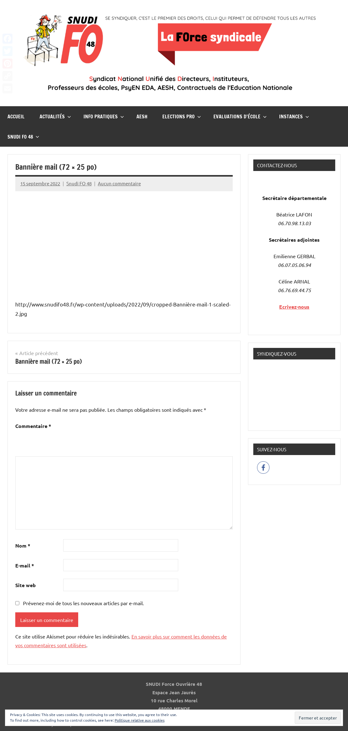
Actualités (55, 116)
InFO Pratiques (103, 116)
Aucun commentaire (119, 183)
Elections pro (181, 116)
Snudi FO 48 (23, 136)
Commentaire (33, 426)
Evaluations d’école (240, 116)
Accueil (16, 116)
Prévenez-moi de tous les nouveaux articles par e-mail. (83, 603)
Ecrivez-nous (294, 306)
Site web (25, 585)
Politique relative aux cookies (139, 720)
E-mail (24, 565)
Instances (294, 116)
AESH (141, 116)
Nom (22, 545)
